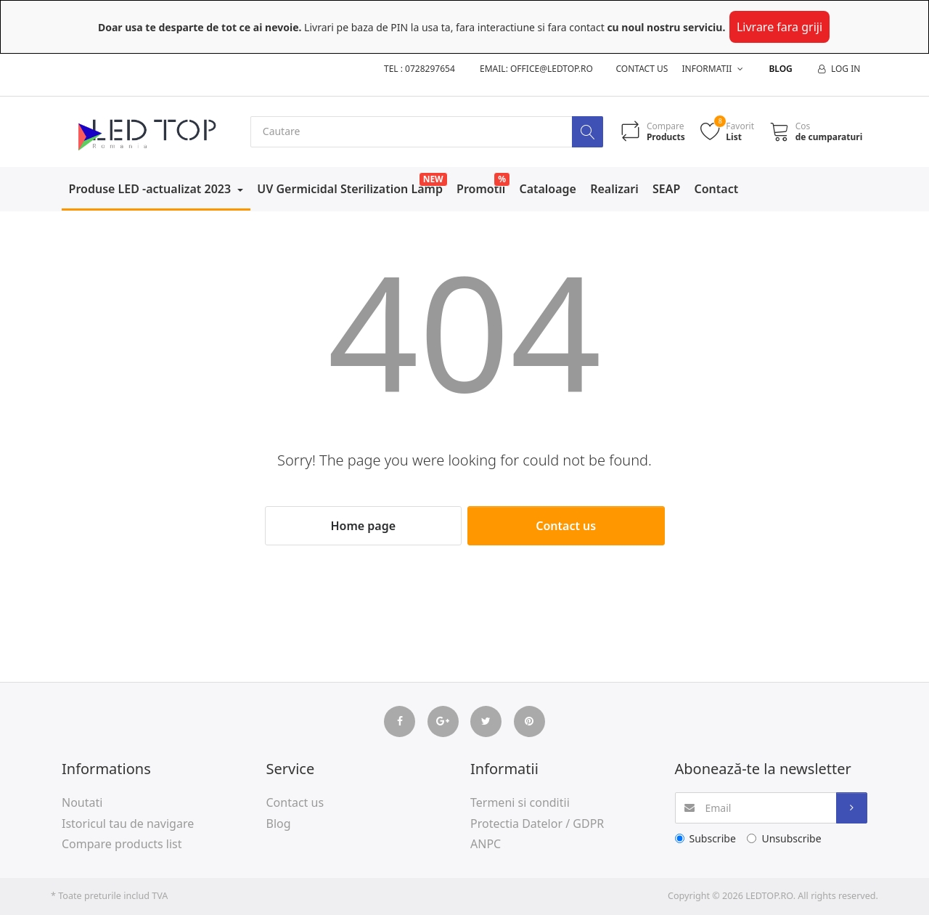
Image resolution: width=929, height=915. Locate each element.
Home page (363, 526)
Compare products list (122, 845)
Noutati (82, 802)
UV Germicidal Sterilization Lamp (350, 189)
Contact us (642, 68)
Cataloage (547, 189)
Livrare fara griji (779, 27)
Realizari (614, 189)
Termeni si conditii (520, 802)
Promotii (481, 189)
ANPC (485, 845)
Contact (717, 189)
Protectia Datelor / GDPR (537, 823)
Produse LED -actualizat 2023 (151, 189)
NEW (433, 179)
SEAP (666, 189)
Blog (780, 68)
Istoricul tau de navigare (128, 823)
